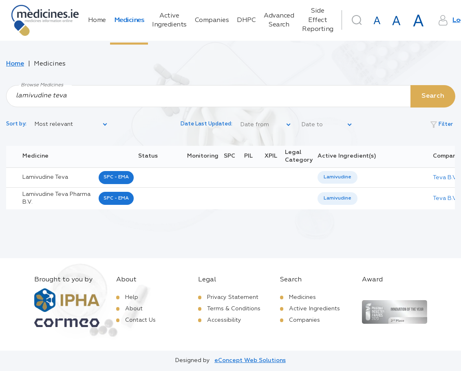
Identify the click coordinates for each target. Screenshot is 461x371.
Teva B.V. (445, 177)
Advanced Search (279, 20)
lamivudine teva (45, 177)
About (134, 309)
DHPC (246, 20)
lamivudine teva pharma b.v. (56, 198)
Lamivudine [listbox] (337, 177)
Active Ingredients (169, 20)
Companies (212, 20)
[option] (337, 177)
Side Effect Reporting (317, 20)
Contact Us (140, 320)
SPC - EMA (116, 177)
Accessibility (224, 320)
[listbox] (71, 124)
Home (97, 20)
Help (131, 297)
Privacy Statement (232, 297)
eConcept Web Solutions (250, 360)
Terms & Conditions (233, 309)
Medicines (129, 20)
